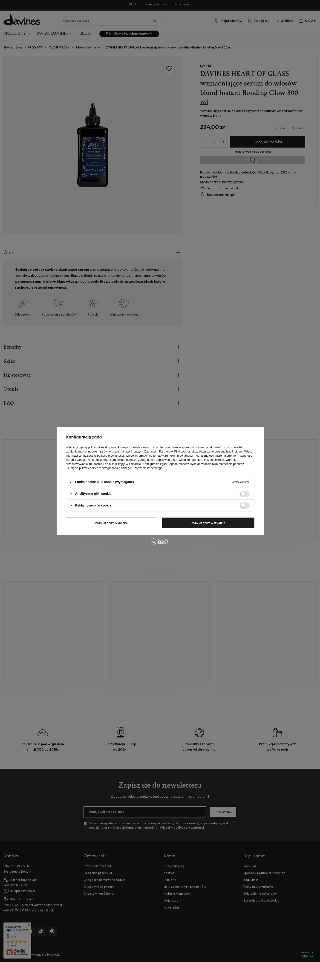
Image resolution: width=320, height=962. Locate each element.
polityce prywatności (110, 455)
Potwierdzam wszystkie (208, 523)
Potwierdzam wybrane (111, 523)
